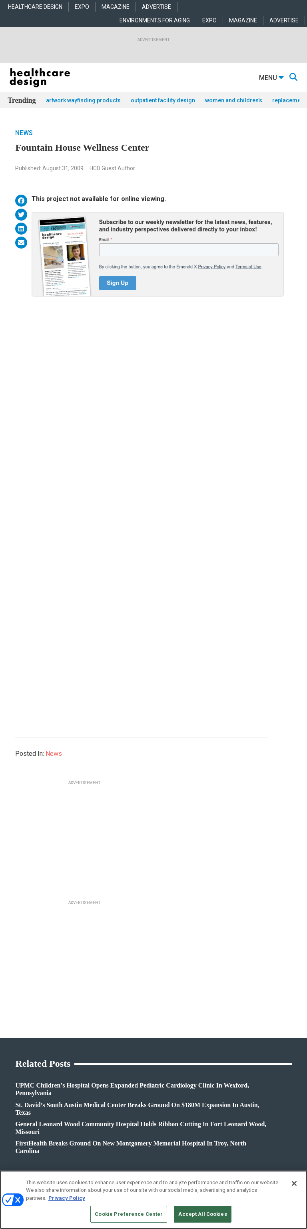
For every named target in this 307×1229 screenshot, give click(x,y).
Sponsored (19, 1056)
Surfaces (211, 1066)
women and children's (233, 100)
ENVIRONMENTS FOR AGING (155, 20)
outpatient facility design (163, 100)
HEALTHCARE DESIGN (35, 7)
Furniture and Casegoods (228, 1056)
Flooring (210, 1046)
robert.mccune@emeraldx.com (42, 1147)
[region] (153, 1200)
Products (17, 1026)
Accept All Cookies (202, 1214)
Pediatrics (115, 1076)
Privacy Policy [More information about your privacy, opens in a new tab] (66, 1198)
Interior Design (120, 1056)
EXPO (82, 7)
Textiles (210, 1076)
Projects (16, 1036)
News (24, 133)
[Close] (294, 1183)
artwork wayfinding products (83, 100)
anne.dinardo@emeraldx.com (40, 1122)
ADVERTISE (156, 7)
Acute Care (116, 1026)
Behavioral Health (123, 1046)
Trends (15, 1046)
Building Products (221, 1036)
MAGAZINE (116, 7)
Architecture (117, 1036)
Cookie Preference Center (129, 1214)
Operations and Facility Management (143, 1066)
